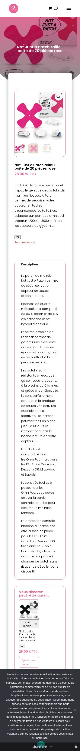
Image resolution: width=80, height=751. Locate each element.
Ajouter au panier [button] (28, 662)
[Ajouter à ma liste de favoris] (18, 237)
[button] (58, 97)
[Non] (75, 710)
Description (29, 264)
